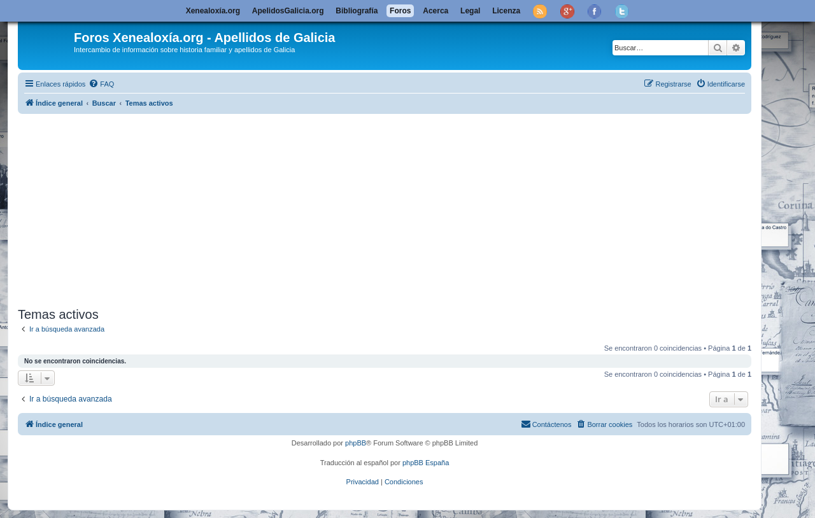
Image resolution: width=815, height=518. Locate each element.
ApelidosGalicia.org (288, 10)
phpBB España (425, 462)
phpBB (355, 443)
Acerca (435, 10)
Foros (400, 10)
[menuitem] (101, 84)
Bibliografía (357, 10)
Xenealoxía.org (213, 10)
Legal (470, 10)
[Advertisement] (400, 208)
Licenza (506, 10)
